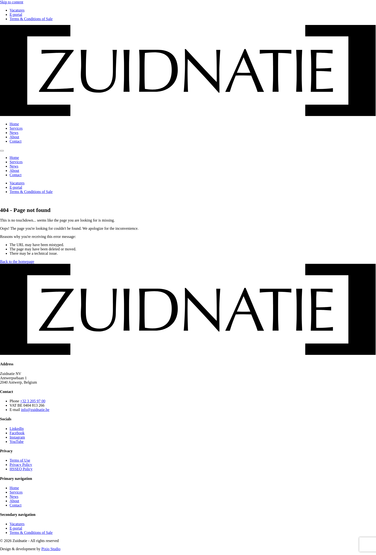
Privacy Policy (21, 465)
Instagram (17, 437)
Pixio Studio (50, 549)
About (14, 137)
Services (16, 128)
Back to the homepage (17, 261)
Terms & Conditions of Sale (31, 19)
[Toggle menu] (2, 150)
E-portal (16, 14)
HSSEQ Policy (21, 469)
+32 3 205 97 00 (32, 401)
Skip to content (11, 2)
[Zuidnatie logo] (188, 116)
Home (14, 124)
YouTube (17, 442)
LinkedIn (17, 429)
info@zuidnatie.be (35, 410)
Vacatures (17, 10)
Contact (16, 141)
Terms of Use (20, 460)
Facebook (17, 433)
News (14, 133)
